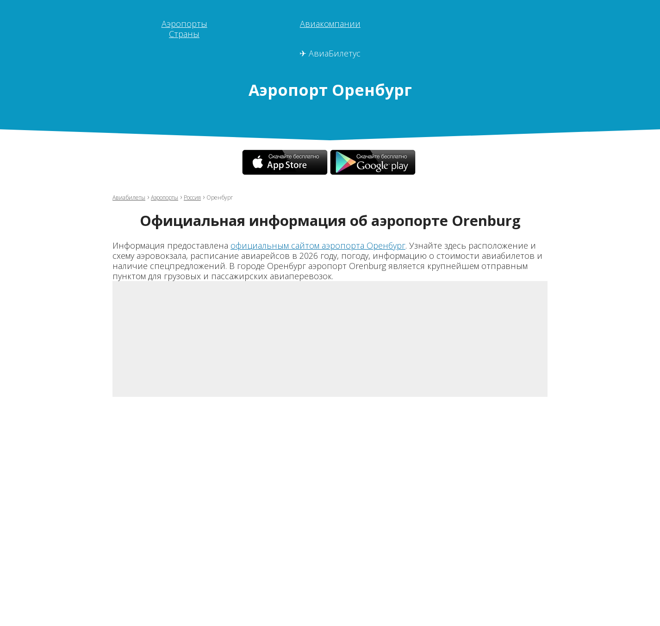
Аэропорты (184, 23)
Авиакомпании (330, 23)
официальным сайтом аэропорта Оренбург (317, 245)
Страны (184, 33)
